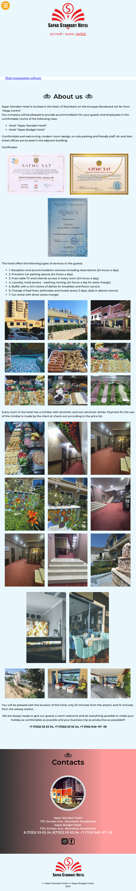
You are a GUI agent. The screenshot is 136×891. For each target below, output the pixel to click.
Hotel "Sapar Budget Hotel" (27, 129)
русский (56, 34)
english (81, 34)
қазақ (69, 34)
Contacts (68, 762)
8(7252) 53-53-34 (65, 832)
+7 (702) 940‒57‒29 (96, 832)
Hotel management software (23, 78)
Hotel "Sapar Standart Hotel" (28, 125)
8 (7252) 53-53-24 (37, 832)
